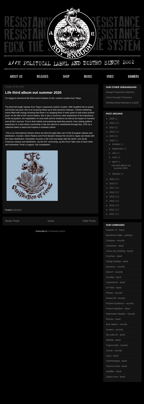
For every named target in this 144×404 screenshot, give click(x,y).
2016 (112, 192)
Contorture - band (115, 245)
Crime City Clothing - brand (119, 251)
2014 (112, 201)
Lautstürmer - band (115, 282)
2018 (112, 183)
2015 (112, 196)
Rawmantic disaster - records (120, 314)
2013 (112, 205)
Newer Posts (12, 221)
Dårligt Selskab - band (117, 261)
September (118, 148)
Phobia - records (114, 293)
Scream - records (114, 329)
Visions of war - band (116, 366)
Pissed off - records (115, 298)
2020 (112, 140)
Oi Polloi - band (113, 287)
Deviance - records (115, 266)
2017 (112, 188)
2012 (112, 209)
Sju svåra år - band (115, 334)
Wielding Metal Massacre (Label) (122, 102)
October (116, 144)
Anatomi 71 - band (115, 230)
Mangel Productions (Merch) (120, 92)
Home (51, 221)
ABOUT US (16, 76)
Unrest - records (114, 350)
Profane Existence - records (120, 303)
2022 (112, 131)
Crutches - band (114, 256)
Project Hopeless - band (118, 308)
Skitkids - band (113, 340)
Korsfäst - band (113, 277)
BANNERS (133, 76)
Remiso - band (113, 319)
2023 (112, 127)
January (116, 173)
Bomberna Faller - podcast (119, 235)
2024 (112, 123)
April (114, 161)
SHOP (66, 76)
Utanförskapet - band (116, 361)
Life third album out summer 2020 (33, 93)
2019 (112, 179)
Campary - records (115, 240)
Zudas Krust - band (115, 376)
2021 (112, 136)
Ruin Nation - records (116, 324)
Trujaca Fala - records (117, 345)
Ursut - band (112, 355)
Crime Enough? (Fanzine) (119, 97)
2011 (112, 214)
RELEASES (42, 76)
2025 (112, 118)
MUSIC (88, 76)
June (114, 157)
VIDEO (110, 76)
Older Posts (89, 221)
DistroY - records (114, 272)
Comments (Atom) (56, 231)
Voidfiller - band (113, 371)
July (114, 153)
